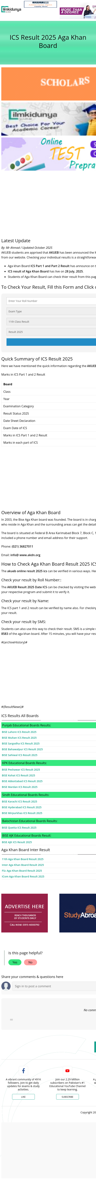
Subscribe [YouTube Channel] (67, 1096)
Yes (14, 962)
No (30, 962)
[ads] (24, 913)
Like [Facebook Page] (23, 1096)
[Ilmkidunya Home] (11, 9)
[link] (40, 4)
